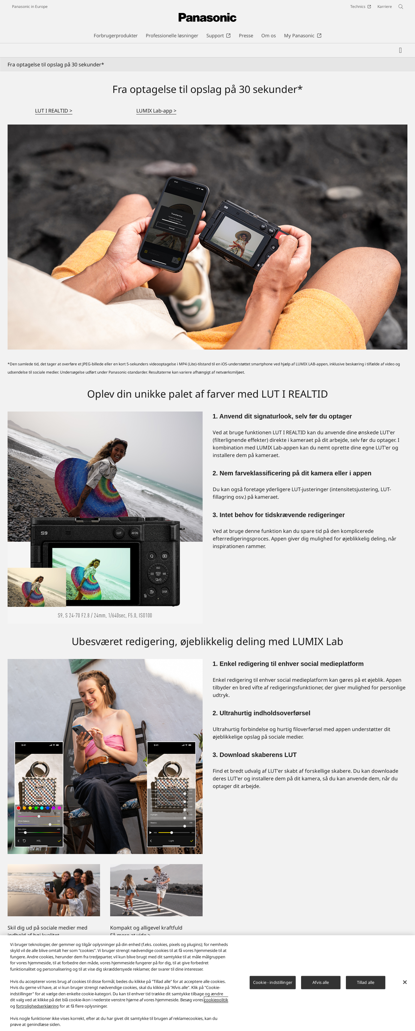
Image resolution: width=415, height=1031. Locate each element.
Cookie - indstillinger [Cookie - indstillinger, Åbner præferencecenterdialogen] (272, 982)
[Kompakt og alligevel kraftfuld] (156, 890)
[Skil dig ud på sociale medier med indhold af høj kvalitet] (54, 890)
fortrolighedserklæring (37, 1006)
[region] (207, 983)
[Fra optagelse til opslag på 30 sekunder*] (207, 237)
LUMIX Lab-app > (156, 110)
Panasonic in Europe (30, 6)
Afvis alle (320, 982)
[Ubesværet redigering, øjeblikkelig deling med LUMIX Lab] (105, 756)
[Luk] (405, 982)
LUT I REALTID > (53, 110)
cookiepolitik (216, 1000)
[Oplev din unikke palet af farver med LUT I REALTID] (105, 518)
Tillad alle (365, 982)
